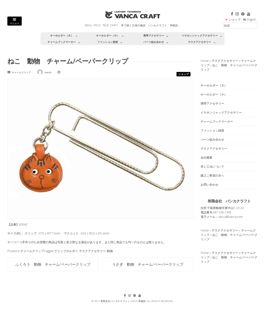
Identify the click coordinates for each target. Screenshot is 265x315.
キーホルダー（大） (61, 35)
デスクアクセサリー (199, 42)
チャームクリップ (21, 72)
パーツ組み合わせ (153, 42)
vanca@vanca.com (230, 217)
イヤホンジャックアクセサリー (200, 35)
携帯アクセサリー (153, 35)
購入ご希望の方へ (212, 176)
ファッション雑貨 (107, 42)
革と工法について (212, 166)
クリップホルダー (66, 251)
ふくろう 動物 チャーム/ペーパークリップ (52, 264)
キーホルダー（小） (107, 35)
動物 (110, 251)
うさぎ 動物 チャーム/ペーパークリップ (147, 264)
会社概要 (206, 157)
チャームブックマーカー (61, 42)
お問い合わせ (209, 185)
